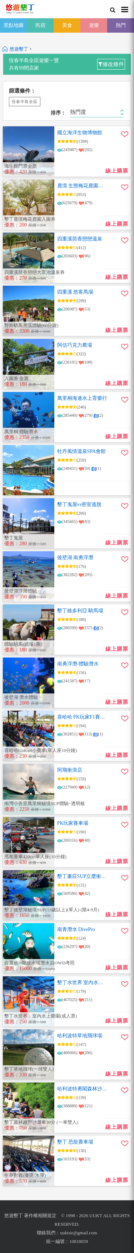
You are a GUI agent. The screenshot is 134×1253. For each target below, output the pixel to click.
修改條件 (111, 64)
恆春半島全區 (25, 101)
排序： (58, 113)
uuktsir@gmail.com (78, 1232)
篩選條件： (22, 91)
